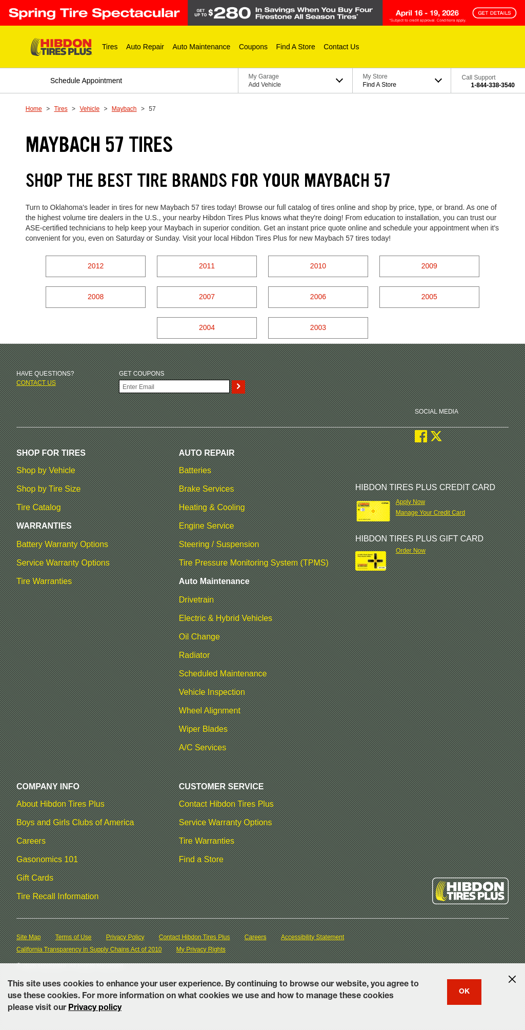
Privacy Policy (125, 937)
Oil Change (199, 636)
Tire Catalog (38, 507)
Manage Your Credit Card (430, 512)
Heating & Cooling (212, 507)
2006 (318, 297)
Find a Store (201, 859)
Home (34, 108)
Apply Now (410, 502)
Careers (31, 841)
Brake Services (206, 488)
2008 (96, 297)
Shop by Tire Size (48, 488)
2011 (207, 266)
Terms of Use (73, 937)
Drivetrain (196, 599)
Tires (60, 108)
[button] (110, 47)
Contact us (36, 382)
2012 (96, 266)
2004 (207, 327)
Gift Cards (34, 877)
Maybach (124, 108)
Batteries (195, 470)
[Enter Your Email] (174, 386)
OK (464, 992)
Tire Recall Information (57, 896)
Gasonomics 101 (47, 859)
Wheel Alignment (209, 710)
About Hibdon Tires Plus (60, 804)
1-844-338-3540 (493, 85)
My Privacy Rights (201, 949)
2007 (207, 297)
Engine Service (206, 525)
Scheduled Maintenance (223, 673)
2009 (429, 266)
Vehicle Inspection (212, 692)
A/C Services (202, 747)
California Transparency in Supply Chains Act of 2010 (89, 949)
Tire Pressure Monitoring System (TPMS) (254, 562)
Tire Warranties (44, 581)
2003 (318, 327)
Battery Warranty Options (62, 544)
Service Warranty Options (63, 562)
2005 (429, 297)
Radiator (194, 655)
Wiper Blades (203, 729)
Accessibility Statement (312, 937)
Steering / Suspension (219, 544)
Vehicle (89, 108)
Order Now (411, 550)
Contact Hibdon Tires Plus (226, 804)
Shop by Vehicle (45, 470)
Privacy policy (95, 1008)
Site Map (28, 937)
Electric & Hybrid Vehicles (225, 618)
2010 (318, 266)
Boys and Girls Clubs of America (75, 822)
